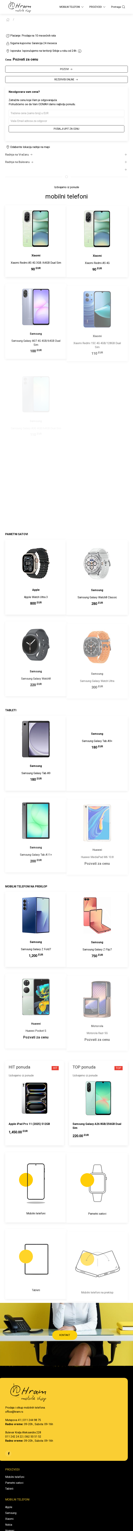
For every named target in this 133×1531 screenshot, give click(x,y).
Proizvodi (97, 7)
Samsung (10, 1513)
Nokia (8, 1524)
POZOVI (66, 69)
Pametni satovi (14, 1482)
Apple (8, 1507)
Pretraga (118, 7)
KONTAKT (64, 1335)
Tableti (9, 1488)
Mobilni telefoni (14, 1477)
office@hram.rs (14, 1411)
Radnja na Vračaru (19, 155)
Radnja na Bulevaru (19, 162)
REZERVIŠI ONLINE (66, 79)
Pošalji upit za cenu (66, 128)
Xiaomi (9, 1518)
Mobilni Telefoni (72, 7)
